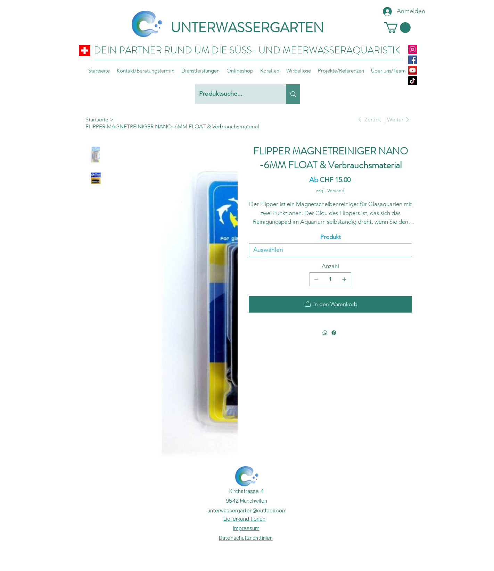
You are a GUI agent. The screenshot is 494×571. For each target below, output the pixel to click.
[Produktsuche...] (235, 94)
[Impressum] (246, 528)
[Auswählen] (330, 250)
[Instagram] (412, 49)
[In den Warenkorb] (330, 304)
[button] (397, 27)
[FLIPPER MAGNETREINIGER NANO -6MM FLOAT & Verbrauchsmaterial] (172, 126)
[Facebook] (412, 60)
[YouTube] (412, 70)
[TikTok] (412, 80)
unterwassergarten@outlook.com (247, 510)
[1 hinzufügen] (344, 279)
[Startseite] (96, 119)
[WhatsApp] (325, 332)
